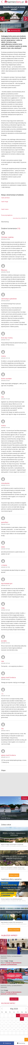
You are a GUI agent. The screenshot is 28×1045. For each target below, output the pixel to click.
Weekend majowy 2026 (14, 912)
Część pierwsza (5, 198)
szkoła (2, 814)
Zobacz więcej (14, 875)
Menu (26, 2)
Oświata (24, 798)
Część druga (4, 201)
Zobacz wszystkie (14, 930)
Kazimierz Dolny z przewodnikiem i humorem (11, 957)
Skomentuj (22, 1043)
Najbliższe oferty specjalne (11, 879)
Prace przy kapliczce (6, 215)
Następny (26, 19)
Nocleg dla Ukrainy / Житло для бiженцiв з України (14, 889)
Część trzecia (4, 209)
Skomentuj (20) (15, 30)
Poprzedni (2, 19)
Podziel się (8, 1043)
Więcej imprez (14, 999)
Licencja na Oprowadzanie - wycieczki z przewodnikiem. (11, 963)
